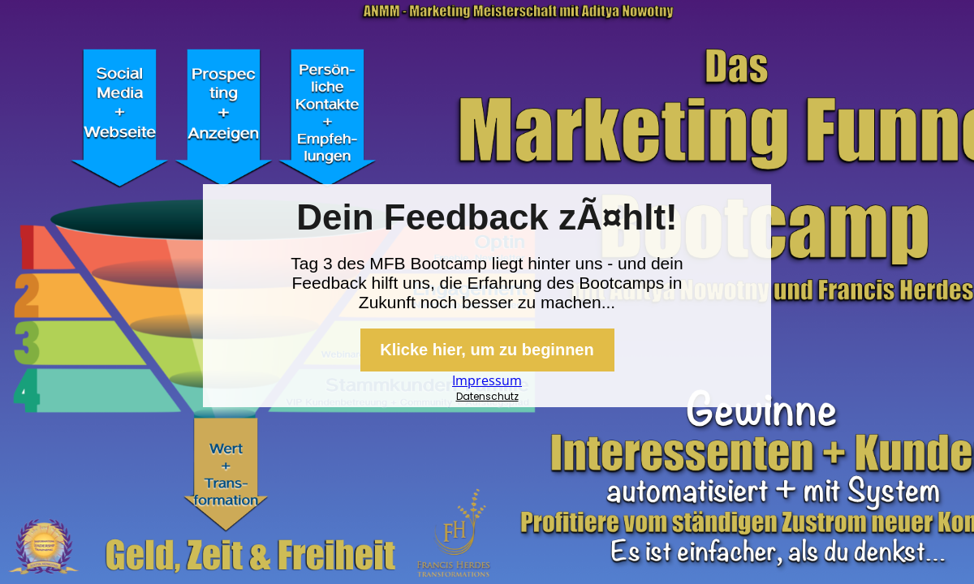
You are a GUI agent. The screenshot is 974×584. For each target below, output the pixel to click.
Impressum (487, 380)
